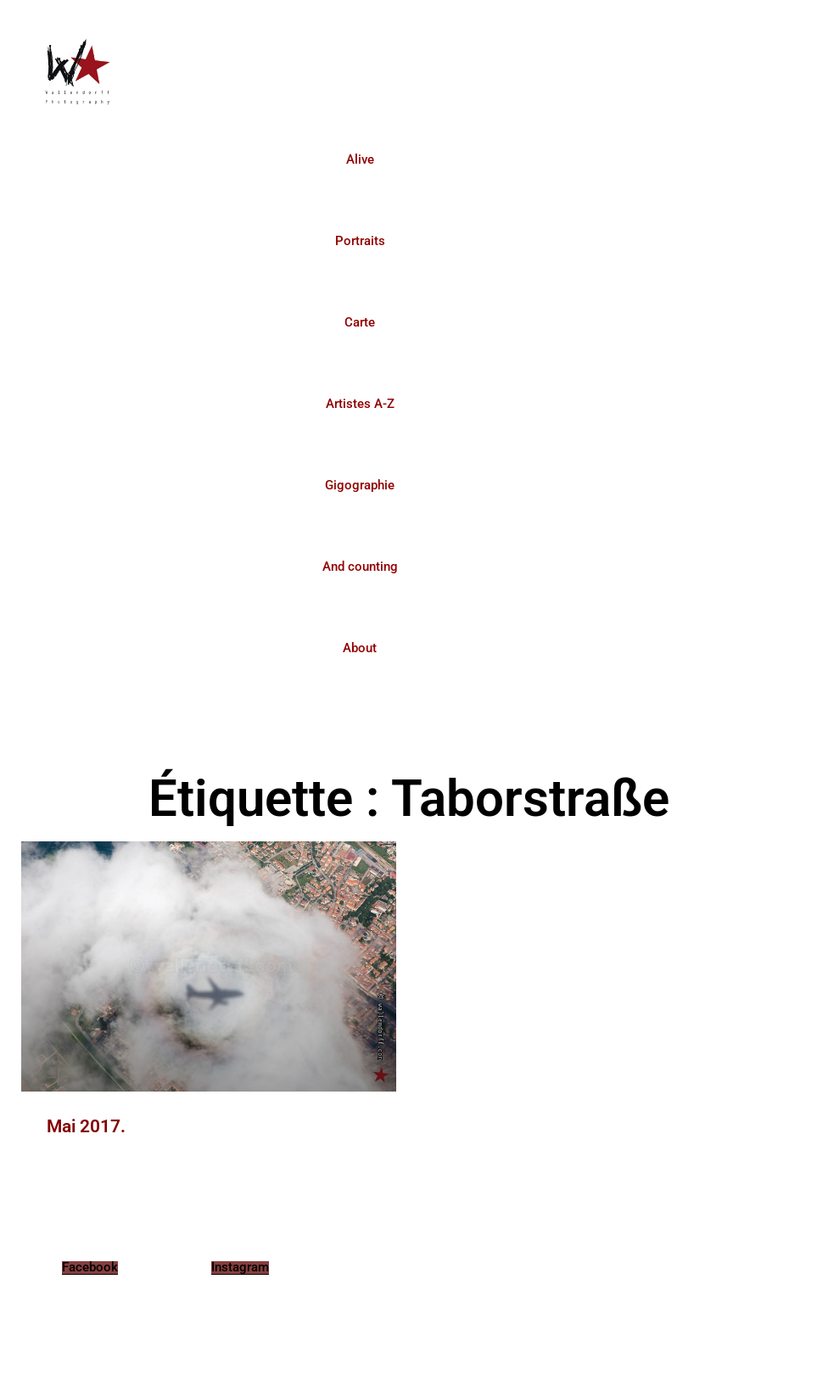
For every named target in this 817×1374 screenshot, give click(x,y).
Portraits (360, 241)
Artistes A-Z (360, 403)
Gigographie (360, 485)
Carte (359, 322)
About (360, 648)
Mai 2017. (86, 1126)
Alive (360, 159)
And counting (360, 566)
